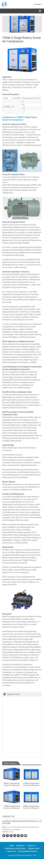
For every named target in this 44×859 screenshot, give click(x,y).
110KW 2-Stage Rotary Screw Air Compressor (31, 784)
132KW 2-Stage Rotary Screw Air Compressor (11, 807)
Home (11, 845)
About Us (31, 845)
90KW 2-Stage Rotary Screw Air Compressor (12, 784)
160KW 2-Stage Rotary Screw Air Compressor (31, 807)
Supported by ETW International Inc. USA (22, 855)
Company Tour (33, 848)
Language (38, 4)
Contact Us (8, 816)
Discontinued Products (27, 851)
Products (20, 845)
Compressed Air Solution (15, 848)
